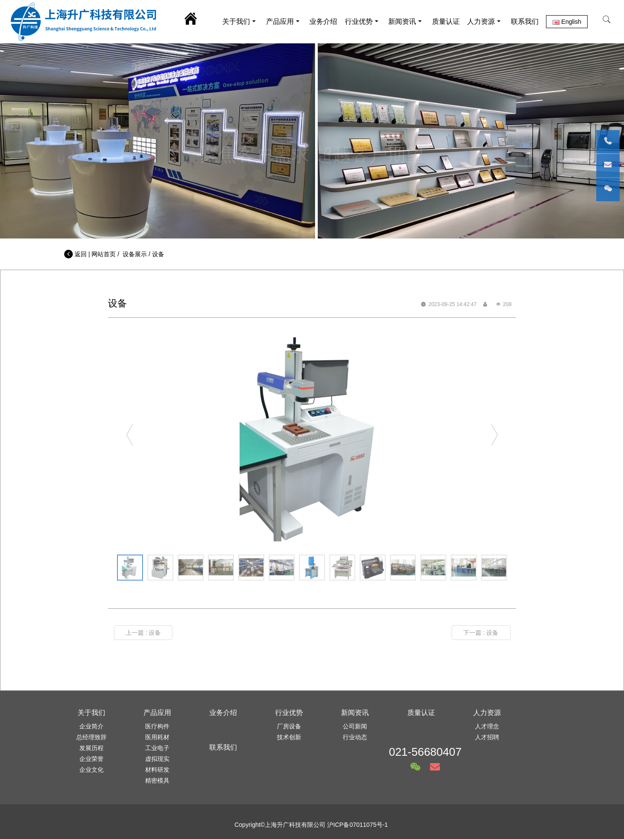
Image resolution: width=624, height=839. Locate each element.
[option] (312, 439)
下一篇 (481, 632)
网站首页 (103, 254)
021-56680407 (425, 751)
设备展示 (135, 254)
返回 (75, 254)
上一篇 (143, 632)
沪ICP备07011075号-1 (357, 824)
